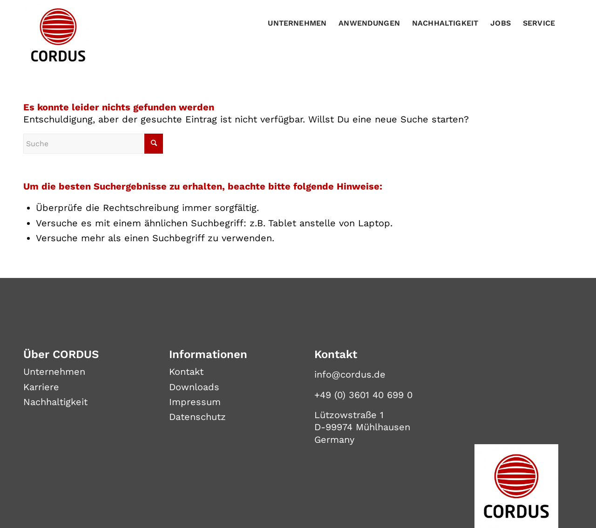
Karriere (41, 387)
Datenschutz (197, 416)
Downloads (194, 387)
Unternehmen (54, 371)
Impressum (195, 401)
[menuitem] (297, 23)
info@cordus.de (350, 374)
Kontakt (186, 371)
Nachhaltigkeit (55, 401)
